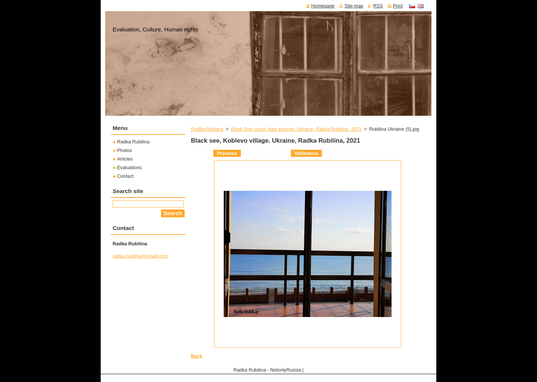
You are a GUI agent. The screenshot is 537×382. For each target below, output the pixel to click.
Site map (354, 6)
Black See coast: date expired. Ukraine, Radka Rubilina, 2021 (296, 129)
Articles (125, 159)
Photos (124, 150)
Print (398, 6)
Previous (227, 153)
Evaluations (129, 167)
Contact (125, 176)
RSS (378, 6)
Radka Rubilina (207, 129)
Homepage (323, 6)
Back (196, 356)
